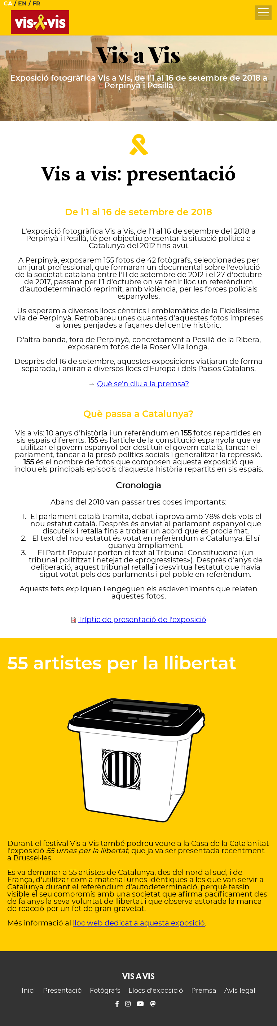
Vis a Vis (138, 55)
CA (8, 4)
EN (22, 4)
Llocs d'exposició (155, 991)
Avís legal (239, 991)
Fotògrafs (105, 991)
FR (36, 4)
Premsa (203, 991)
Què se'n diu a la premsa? (143, 384)
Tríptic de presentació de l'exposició (142, 619)
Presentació (62, 991)
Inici (28, 991)
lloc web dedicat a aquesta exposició (139, 923)
